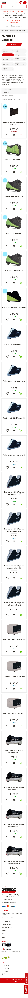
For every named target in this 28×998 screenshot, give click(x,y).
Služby (4, 930)
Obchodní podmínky (8, 918)
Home (2, 30)
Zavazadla (8, 59)
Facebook (6, 965)
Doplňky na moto (20, 59)
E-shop (6, 30)
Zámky (20, 55)
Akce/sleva (7, 89)
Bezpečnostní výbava (20, 50)
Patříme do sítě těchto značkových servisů (10, 950)
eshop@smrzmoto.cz (10, 902)
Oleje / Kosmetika (8, 50)
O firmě (4, 934)
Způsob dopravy (6, 924)
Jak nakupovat (6, 921)
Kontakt (4, 937)
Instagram (6, 968)
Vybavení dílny (8, 64)
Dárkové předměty (20, 64)
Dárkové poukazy (8, 69)
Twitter (6, 971)
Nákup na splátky (7, 927)
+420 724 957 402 (8, 899)
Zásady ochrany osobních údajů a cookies (12, 914)
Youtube (6, 974)
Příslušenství (12, 30)
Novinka (6, 92)
